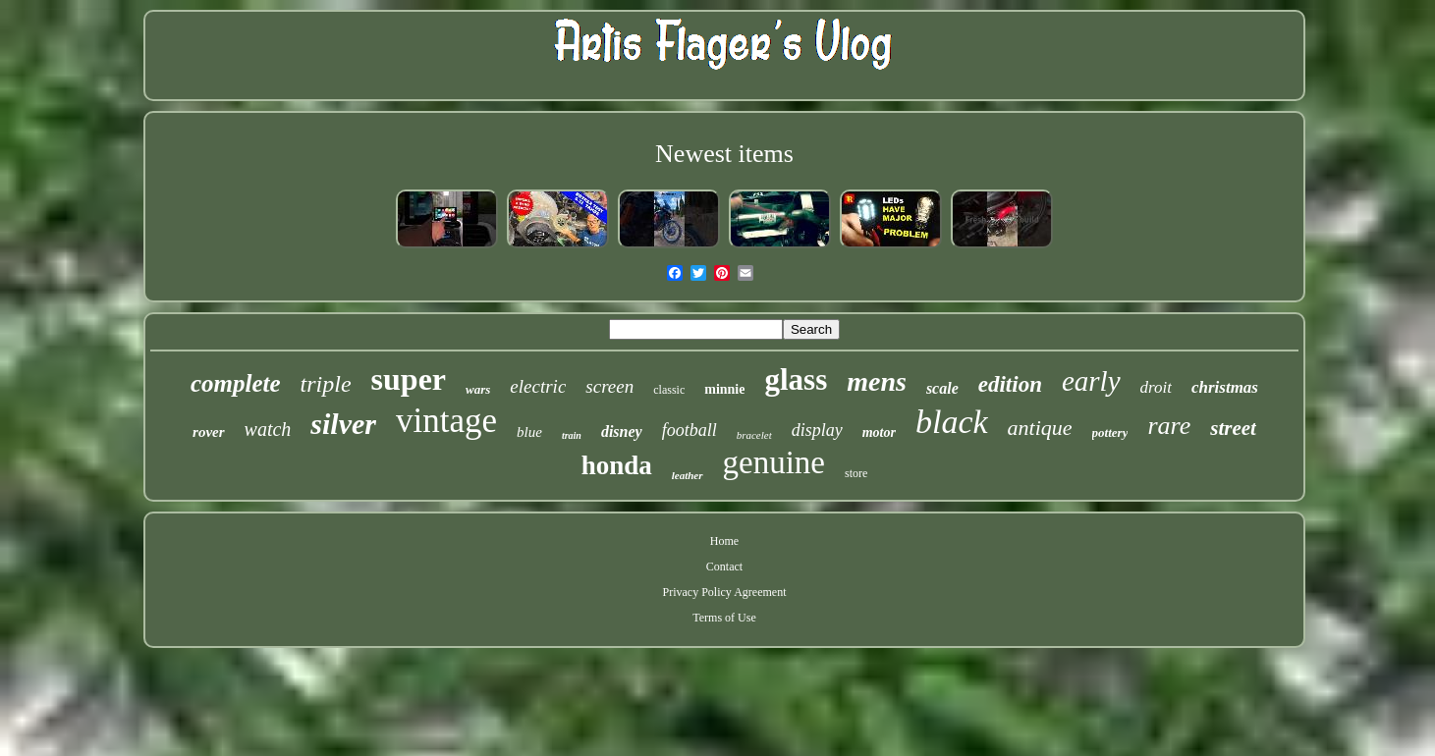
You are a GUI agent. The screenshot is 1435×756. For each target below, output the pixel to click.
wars (478, 389)
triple (326, 384)
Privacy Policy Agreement (725, 592)
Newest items (724, 153)
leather (687, 475)
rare (1168, 425)
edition (1010, 384)
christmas (1224, 387)
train (571, 435)
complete (236, 383)
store (856, 473)
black (951, 422)
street (1233, 428)
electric (538, 386)
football (689, 430)
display (817, 430)
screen (609, 386)
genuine (774, 462)
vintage (446, 421)
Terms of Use (723, 617)
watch (268, 429)
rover (209, 432)
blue (529, 432)
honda (616, 465)
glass (795, 379)
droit (1156, 387)
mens (877, 381)
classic (669, 390)
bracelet (754, 435)
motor (879, 432)
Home (724, 541)
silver (343, 423)
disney (621, 431)
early (1091, 381)
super (408, 379)
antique (1040, 427)
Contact (724, 566)
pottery (1110, 432)
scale (942, 388)
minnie (724, 389)
